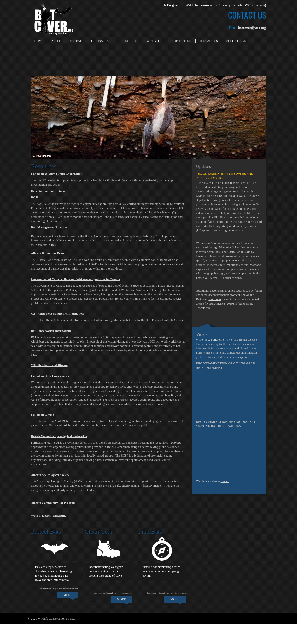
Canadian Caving (42, 414)
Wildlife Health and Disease (49, 365)
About (56, 41)
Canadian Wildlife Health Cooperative (56, 173)
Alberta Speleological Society (50, 475)
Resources (130, 41)
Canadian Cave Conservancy (50, 376)
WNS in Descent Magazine (48, 515)
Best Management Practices (49, 227)
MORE (67, 595)
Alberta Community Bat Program (53, 502)
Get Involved (102, 41)
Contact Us (208, 41)
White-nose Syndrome (210, 339)
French (225, 481)
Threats (76, 41)
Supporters (181, 41)
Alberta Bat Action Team (47, 253)
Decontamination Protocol (48, 191)
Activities (155, 41)
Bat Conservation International (51, 330)
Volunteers (236, 41)
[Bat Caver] (53, 17)
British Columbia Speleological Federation (59, 436)
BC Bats (36, 197)
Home (38, 41)
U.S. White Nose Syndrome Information (57, 313)
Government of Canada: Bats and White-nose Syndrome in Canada (75, 279)
